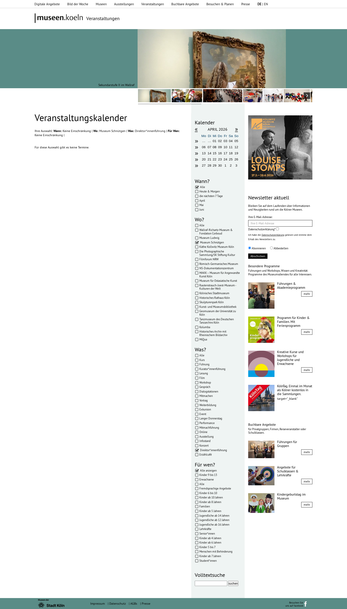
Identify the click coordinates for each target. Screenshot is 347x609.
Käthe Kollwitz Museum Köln (216, 246)
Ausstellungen (124, 4)
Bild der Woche (77, 4)
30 (220, 165)
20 (203, 159)
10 (225, 147)
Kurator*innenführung (212, 369)
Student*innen (208, 560)
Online (203, 432)
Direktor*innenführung (150, 131)
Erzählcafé (205, 454)
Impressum (97, 603)
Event (202, 414)
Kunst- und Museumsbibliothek (217, 306)
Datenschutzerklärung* (263, 229)
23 (220, 159)
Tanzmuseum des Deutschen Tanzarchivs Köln (216, 320)
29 (214, 165)
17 (225, 153)
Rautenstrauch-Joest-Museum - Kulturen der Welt (217, 286)
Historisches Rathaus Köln (214, 297)
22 (214, 159)
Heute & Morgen (209, 191)
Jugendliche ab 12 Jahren (214, 520)
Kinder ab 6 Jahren (210, 542)
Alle (202, 187)
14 (209, 153)
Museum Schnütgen (112, 131)
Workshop (205, 382)
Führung (204, 364)
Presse (245, 4)
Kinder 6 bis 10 (208, 493)
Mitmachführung (209, 427)
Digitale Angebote (47, 4)
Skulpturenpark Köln (211, 302)
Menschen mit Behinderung (215, 551)
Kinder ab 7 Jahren (210, 556)
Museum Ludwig (209, 237)
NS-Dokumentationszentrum (216, 268)
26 (236, 159)
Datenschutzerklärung (273, 234)
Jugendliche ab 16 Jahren (214, 524)
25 (231, 159)
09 (220, 147)
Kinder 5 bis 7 (207, 547)
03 (225, 141)
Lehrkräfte (205, 529)
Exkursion (205, 409)
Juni (201, 209)
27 (203, 165)
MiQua (203, 339)
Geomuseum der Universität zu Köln (217, 312)
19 (236, 153)
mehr (307, 294)
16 (220, 153)
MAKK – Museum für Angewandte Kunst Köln (219, 274)
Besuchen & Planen (220, 4)
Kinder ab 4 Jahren (210, 538)
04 (231, 141)
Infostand (205, 441)
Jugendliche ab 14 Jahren (214, 515)
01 (214, 141)
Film (202, 378)
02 (220, 141)
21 (209, 159)
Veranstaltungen (152, 4)
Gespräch (204, 387)
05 (236, 141)
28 (209, 165)
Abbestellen (279, 248)
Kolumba (204, 327)
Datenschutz (117, 603)
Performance (207, 423)
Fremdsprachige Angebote (215, 488)
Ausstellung (206, 436)
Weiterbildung (207, 405)
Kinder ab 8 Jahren (210, 502)
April (202, 200)
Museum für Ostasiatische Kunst (218, 280)
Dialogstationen (208, 391)
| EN (262, 4)
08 (214, 147)
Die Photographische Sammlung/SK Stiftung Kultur (217, 253)
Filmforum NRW (209, 259)
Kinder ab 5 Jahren (210, 511)
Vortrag (203, 400)
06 (203, 147)
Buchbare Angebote (185, 4)
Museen (101, 4)
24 (225, 159)
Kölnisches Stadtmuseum (214, 293)
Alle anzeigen (208, 470)
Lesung (203, 373)
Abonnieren (257, 248)
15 (214, 153)
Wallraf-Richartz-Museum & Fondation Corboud (216, 231)
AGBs (133, 603)
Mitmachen (206, 396)
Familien (204, 506)
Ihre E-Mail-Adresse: (260, 217)
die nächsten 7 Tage (211, 196)
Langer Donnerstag (210, 418)
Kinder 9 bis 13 (208, 475)
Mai (201, 205)
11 (231, 147)
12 (236, 147)
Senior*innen (207, 533)
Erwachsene (206, 479)
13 (203, 153)
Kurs (202, 360)
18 (231, 153)
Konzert (204, 445)
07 (209, 147)
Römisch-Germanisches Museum (218, 264)
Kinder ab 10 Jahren (211, 497)
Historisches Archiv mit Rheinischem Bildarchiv (213, 333)
